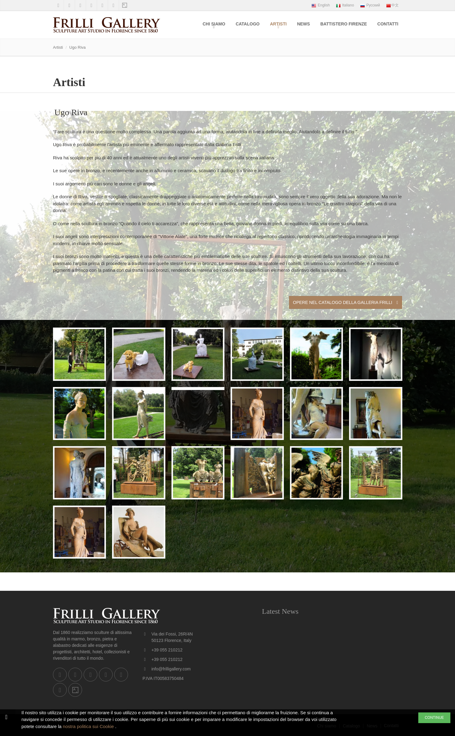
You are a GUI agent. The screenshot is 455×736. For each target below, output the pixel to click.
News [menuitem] (303, 23)
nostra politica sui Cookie (89, 726)
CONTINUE (434, 717)
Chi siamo (214, 23)
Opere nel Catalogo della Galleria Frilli (345, 302)
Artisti (278, 23)
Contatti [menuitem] (387, 23)
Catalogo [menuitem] (248, 23)
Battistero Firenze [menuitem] (343, 23)
